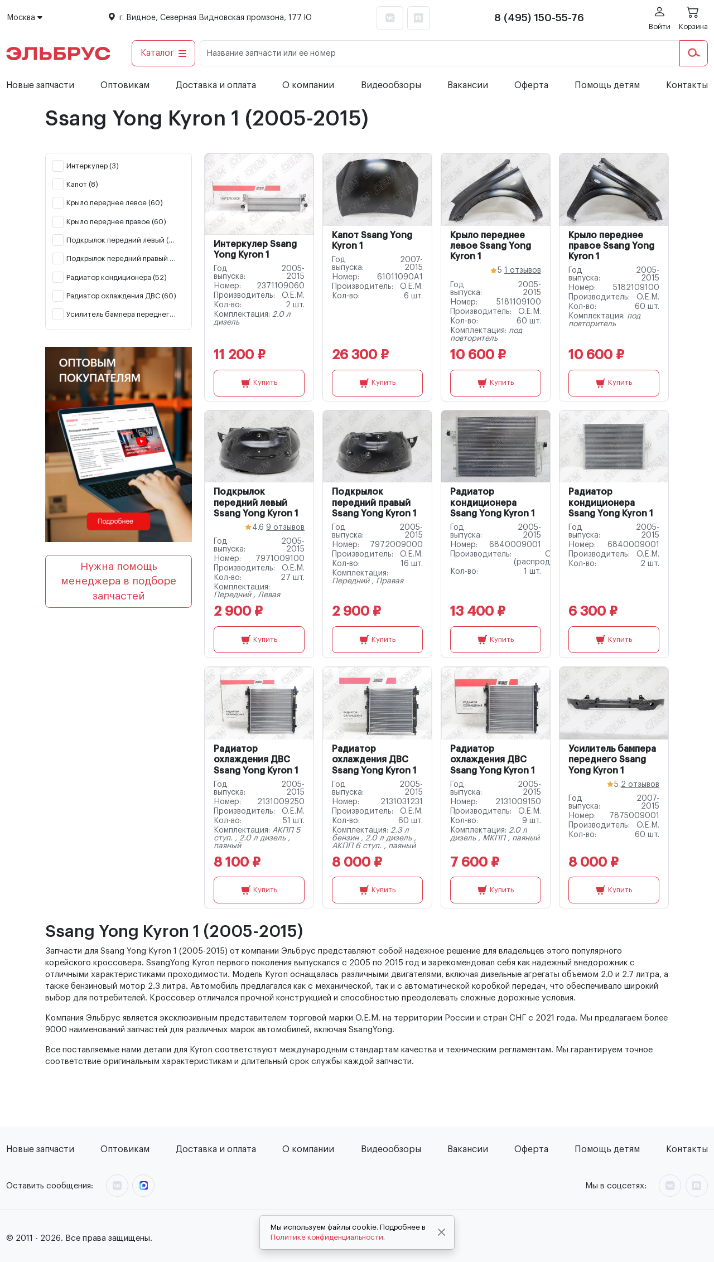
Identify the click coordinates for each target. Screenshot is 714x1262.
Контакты (687, 85)
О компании (308, 85)
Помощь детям (607, 85)
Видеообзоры (391, 85)
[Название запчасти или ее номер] (440, 53)
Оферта (531, 85)
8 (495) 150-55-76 (539, 18)
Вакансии (467, 85)
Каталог (164, 53)
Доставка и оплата (216, 85)
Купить (259, 383)
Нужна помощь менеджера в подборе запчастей (118, 581)
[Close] (442, 1232)
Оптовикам (124, 85)
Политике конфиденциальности (327, 1237)
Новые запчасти (40, 85)
